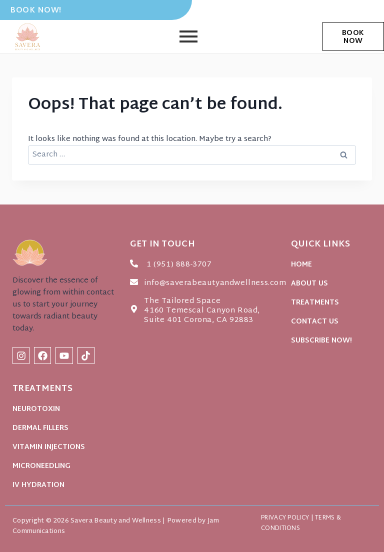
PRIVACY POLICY (280, 518)
